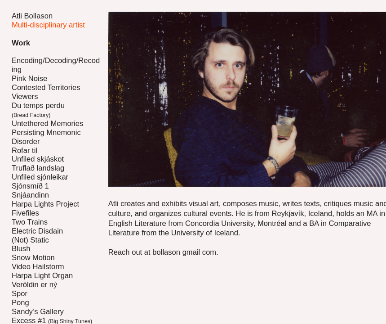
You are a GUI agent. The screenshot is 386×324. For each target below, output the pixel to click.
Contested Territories (46, 87)
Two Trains (30, 222)
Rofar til (24, 150)
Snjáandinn (30, 195)
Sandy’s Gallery (38, 311)
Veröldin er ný (34, 284)
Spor (19, 293)
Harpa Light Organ (42, 275)
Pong (20, 302)
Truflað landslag (38, 168)
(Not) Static (30, 240)
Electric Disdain (37, 231)
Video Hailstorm (38, 266)
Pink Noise (29, 78)
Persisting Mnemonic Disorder (46, 137)
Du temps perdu (38, 110)
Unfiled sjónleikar (40, 177)
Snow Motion (33, 257)
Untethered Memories (47, 123)
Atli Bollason (32, 16)
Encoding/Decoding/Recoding (56, 65)
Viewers (25, 96)
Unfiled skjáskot (38, 159)
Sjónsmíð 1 (30, 186)
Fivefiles (25, 213)
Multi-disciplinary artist (48, 25)
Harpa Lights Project (45, 204)
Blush (21, 248)
